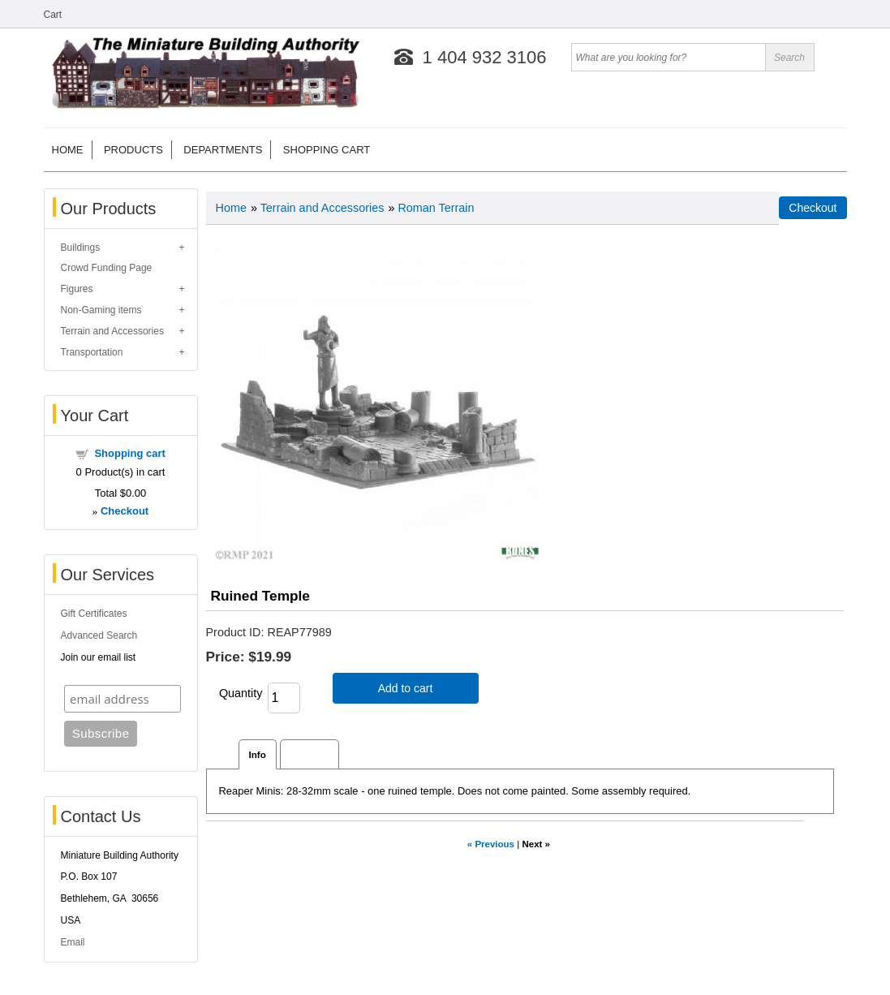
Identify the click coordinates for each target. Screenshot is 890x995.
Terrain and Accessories (112, 331)
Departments (222, 150)
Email (73, 942)
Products (133, 150)
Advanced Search (99, 635)
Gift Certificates (94, 613)
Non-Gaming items (101, 310)
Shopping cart (326, 150)
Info (257, 754)
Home (68, 150)
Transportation (92, 352)
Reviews (309, 754)
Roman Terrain (436, 207)
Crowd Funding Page (107, 268)
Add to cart (405, 688)
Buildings (81, 247)
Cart (53, 14)
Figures (77, 289)
